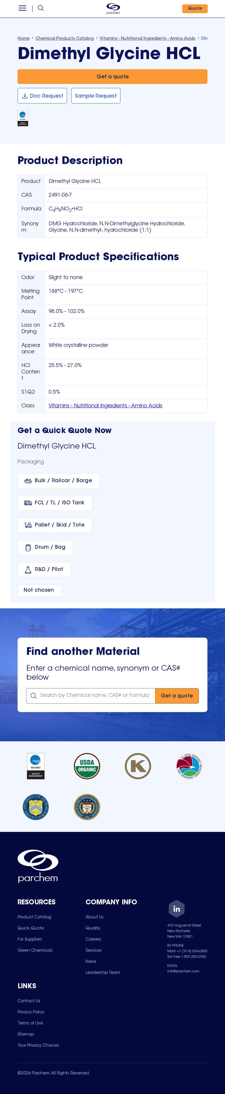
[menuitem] (34, 917)
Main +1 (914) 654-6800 (187, 951)
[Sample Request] (95, 95)
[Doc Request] (42, 95)
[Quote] (194, 8)
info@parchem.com (183, 971)
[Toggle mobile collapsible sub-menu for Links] (52, 987)
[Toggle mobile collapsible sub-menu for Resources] (52, 903)
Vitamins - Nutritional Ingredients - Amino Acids (105, 406)
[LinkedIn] (176, 909)
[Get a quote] (112, 76)
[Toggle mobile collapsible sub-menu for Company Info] (120, 903)
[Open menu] (23, 9)
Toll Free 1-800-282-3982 (186, 957)
